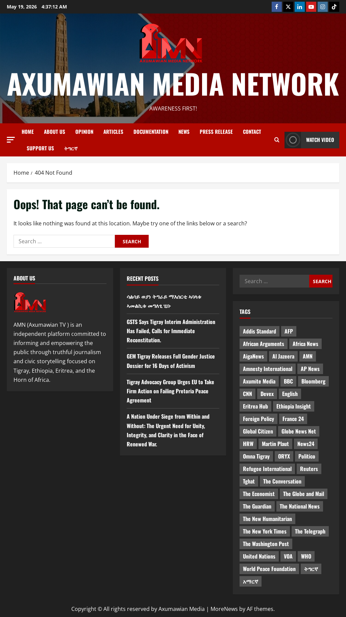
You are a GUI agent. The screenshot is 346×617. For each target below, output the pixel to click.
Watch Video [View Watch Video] (309, 140)
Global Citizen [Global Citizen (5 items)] (258, 431)
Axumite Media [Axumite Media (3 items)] (259, 381)
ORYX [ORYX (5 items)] (284, 456)
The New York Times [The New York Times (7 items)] (265, 531)
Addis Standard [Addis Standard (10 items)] (259, 331)
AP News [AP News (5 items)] (310, 369)
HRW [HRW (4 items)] (248, 444)
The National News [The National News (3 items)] (300, 506)
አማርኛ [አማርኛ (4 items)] (250, 581)
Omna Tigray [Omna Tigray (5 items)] (256, 456)
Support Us (40, 148)
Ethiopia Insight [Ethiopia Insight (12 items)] (293, 406)
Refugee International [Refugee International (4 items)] (267, 469)
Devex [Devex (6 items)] (267, 394)
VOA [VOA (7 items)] (288, 556)
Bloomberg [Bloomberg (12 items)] (313, 381)
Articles (113, 131)
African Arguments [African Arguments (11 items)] (263, 344)
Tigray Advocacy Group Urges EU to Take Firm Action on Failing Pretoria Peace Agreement (170, 391)
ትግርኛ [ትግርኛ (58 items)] (311, 569)
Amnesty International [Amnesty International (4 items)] (267, 369)
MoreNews (224, 609)
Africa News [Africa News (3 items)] (305, 344)
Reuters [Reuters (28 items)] (309, 469)
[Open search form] (276, 139)
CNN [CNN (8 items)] (247, 394)
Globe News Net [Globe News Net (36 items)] (298, 431)
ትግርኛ (71, 148)
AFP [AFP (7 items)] (289, 331)
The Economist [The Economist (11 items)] (259, 494)
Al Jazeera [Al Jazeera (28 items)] (283, 356)
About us (54, 131)
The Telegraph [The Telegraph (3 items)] (310, 531)
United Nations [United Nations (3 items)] (259, 556)
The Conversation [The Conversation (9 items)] (282, 481)
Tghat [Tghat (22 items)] (249, 481)
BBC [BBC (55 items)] (288, 381)
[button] (11, 140)
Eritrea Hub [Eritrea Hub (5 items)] (255, 406)
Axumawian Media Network (173, 83)
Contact (252, 131)
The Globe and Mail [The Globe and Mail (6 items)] (303, 494)
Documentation (150, 131)
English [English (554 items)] (290, 394)
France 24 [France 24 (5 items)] (293, 419)
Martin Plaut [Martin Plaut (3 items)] (275, 444)
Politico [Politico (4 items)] (306, 456)
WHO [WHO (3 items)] (306, 556)
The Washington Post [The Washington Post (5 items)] (266, 544)
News (184, 131)
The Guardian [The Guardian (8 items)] (257, 506)
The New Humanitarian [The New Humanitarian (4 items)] (267, 519)
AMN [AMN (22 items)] (308, 356)
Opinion (84, 131)
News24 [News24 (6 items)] (305, 444)
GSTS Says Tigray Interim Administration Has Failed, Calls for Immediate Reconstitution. (171, 331)
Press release (216, 131)
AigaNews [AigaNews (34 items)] (253, 356)
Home (28, 131)
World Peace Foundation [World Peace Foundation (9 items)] (269, 569)
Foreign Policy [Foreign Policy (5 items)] (258, 419)
